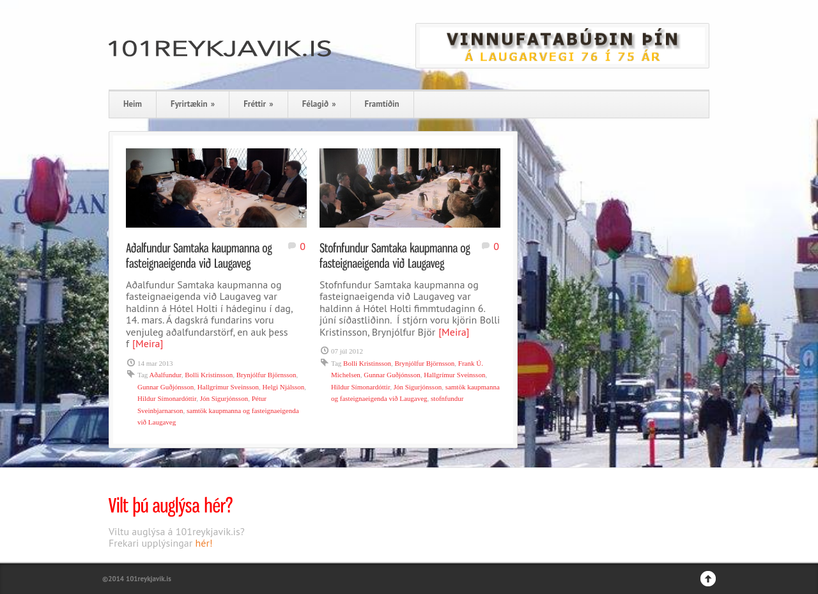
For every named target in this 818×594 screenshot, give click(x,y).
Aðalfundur (165, 375)
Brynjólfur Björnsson (266, 375)
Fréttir (258, 103)
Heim (132, 103)
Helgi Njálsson (284, 387)
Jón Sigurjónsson (224, 398)
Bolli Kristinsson (209, 375)
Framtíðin (382, 103)
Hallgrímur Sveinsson (228, 387)
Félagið (319, 103)
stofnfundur (447, 398)
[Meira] (147, 343)
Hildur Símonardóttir (166, 398)
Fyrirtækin (193, 103)
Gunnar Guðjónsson (165, 387)
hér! (204, 542)
